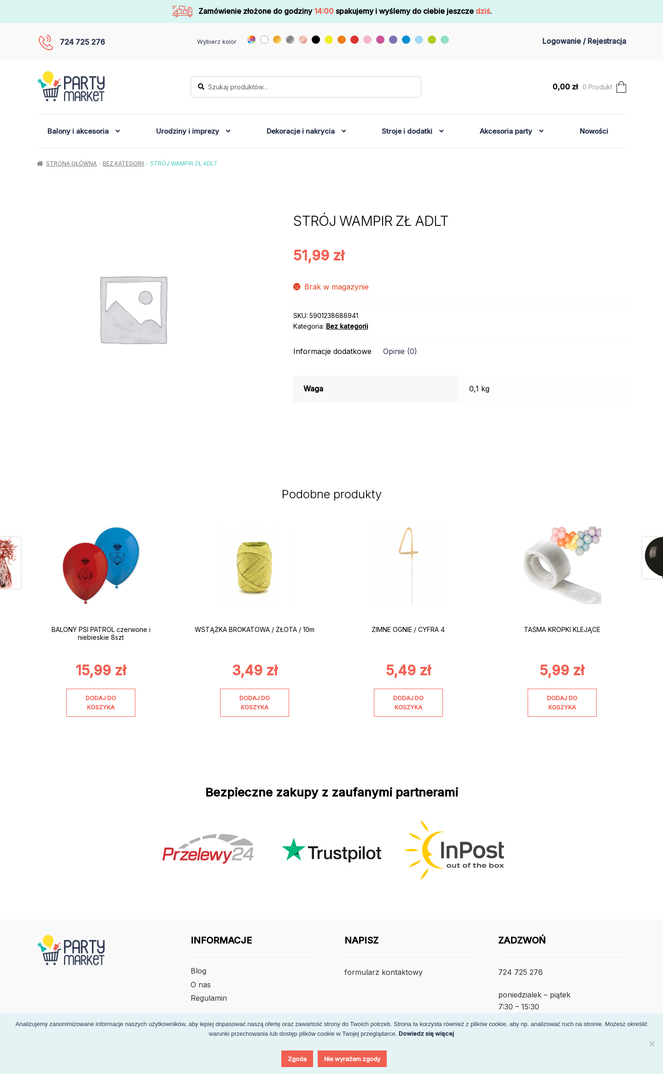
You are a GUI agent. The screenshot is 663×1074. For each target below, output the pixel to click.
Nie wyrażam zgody (352, 1058)
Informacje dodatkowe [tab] (332, 351)
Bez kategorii (123, 163)
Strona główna (71, 163)
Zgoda (297, 1058)
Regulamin (209, 998)
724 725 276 (82, 42)
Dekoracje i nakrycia (301, 131)
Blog (198, 970)
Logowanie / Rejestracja (584, 41)
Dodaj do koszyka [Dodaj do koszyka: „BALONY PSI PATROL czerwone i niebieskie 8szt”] (101, 702)
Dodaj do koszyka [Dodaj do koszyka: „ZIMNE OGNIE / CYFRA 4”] (408, 702)
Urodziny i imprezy (187, 131)
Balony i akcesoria (78, 131)
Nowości (594, 131)
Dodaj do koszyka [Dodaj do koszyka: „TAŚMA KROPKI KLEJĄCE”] (562, 702)
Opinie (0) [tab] (400, 351)
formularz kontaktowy (383, 972)
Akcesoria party (506, 131)
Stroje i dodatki (407, 131)
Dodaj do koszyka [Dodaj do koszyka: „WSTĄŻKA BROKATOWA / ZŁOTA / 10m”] (254, 702)
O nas (201, 984)
